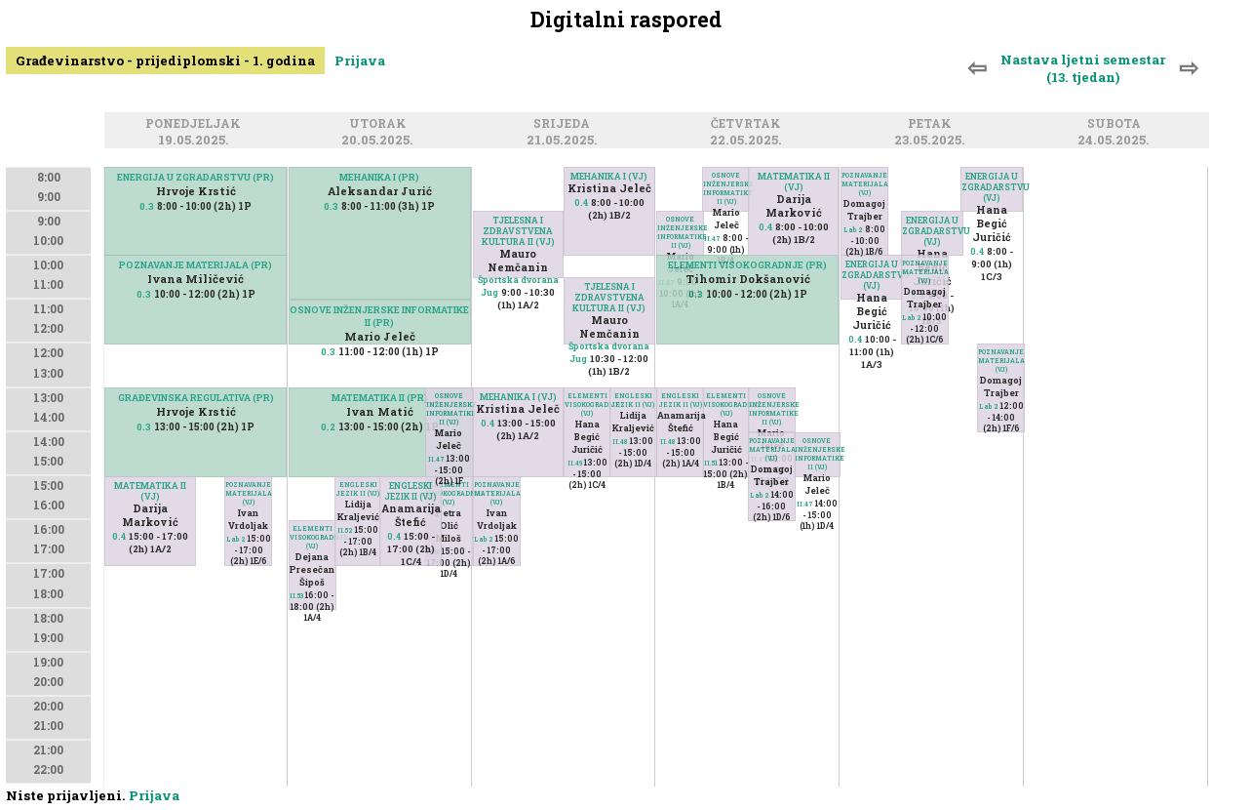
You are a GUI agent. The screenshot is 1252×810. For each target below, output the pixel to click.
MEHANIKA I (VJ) (608, 176)
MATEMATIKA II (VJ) (150, 491)
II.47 (436, 459)
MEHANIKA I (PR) (379, 177)
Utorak (380, 124)
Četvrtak (749, 124)
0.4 (119, 536)
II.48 (620, 441)
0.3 (146, 206)
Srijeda (564, 124)
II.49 (574, 463)
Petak (933, 124)
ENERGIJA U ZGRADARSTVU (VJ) (991, 187)
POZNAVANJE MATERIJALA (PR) (195, 265)
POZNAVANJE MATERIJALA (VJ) (248, 493)
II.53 (296, 595)
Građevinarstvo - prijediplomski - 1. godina (165, 60)
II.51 (711, 463)
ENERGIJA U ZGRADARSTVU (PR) (195, 177)
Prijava (359, 60)
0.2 (328, 427)
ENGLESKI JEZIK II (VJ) (357, 489)
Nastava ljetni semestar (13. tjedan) (1082, 68)
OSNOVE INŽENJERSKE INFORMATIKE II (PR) (379, 316)
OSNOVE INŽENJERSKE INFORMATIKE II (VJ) (449, 408)
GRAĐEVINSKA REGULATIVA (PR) (196, 397)
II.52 (345, 530)
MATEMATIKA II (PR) (380, 397)
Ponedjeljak (196, 124)
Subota (1117, 124)
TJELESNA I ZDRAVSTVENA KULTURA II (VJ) (518, 231)
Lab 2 (236, 539)
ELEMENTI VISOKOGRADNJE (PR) (747, 265)
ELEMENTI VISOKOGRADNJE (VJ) (449, 493)
